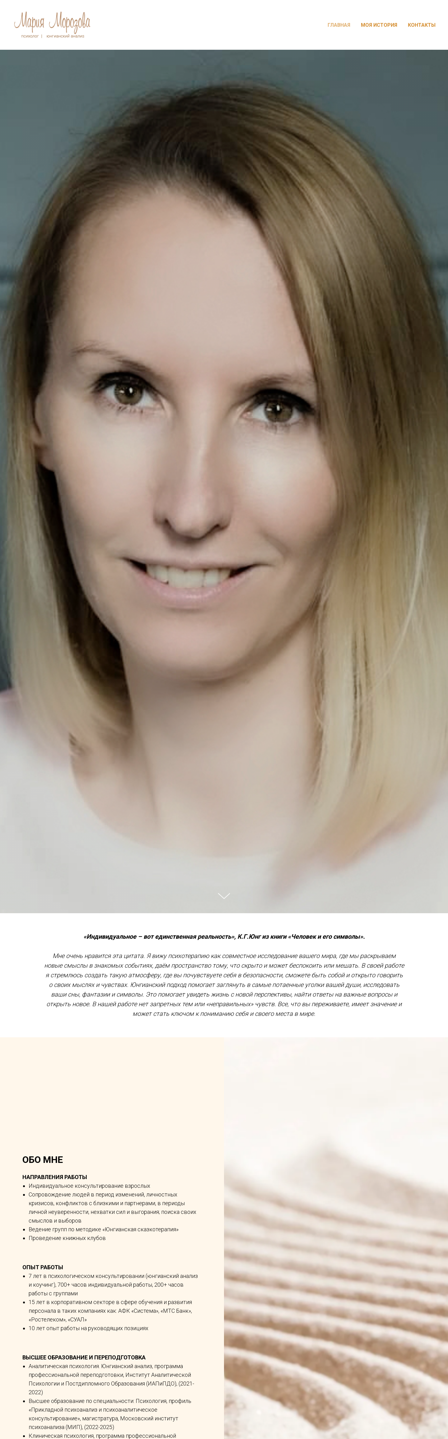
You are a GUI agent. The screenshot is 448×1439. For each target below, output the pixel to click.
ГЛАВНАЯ (339, 25)
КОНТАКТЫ (422, 25)
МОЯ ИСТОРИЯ (379, 25)
